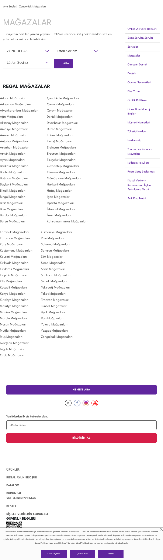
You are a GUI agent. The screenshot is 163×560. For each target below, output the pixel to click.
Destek (132, 73)
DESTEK (11, 506)
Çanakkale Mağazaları (63, 98)
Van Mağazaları (52, 318)
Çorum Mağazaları (60, 110)
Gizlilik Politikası (137, 100)
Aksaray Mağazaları (14, 123)
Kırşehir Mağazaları (13, 275)
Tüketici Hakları (137, 131)
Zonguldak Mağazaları (32, 6)
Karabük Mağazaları (14, 232)
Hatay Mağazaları (59, 190)
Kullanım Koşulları (138, 162)
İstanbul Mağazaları (61, 209)
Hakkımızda (134, 140)
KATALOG (12, 485)
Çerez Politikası (41, 543)
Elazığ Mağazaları (59, 141)
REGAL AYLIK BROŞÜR (21, 477)
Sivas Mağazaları (53, 269)
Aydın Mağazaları (12, 160)
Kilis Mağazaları (11, 281)
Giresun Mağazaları (61, 172)
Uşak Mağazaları (53, 312)
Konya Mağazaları (12, 294)
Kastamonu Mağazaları (16, 250)
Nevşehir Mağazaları (14, 343)
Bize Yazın (134, 91)
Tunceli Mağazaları (54, 306)
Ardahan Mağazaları (14, 147)
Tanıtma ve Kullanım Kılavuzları (140, 151)
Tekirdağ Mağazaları (55, 287)
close (161, 529)
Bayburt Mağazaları (14, 184)
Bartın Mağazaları (12, 172)
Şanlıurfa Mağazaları (55, 275)
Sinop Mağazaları (53, 263)
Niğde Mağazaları (12, 349)
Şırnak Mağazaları (54, 281)
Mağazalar (134, 55)
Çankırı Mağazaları (60, 104)
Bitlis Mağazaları (11, 203)
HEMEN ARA (81, 389)
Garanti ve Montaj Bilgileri (139, 111)
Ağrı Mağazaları (11, 117)
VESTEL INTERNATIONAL (21, 498)
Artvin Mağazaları (12, 154)
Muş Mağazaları (11, 337)
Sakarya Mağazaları (55, 244)
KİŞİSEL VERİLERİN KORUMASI (27, 514)
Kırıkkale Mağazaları (14, 263)
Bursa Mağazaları (12, 221)
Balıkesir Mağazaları (14, 166)
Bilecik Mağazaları (12, 190)
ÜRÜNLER (13, 469)
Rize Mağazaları (52, 238)
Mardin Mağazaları (13, 318)
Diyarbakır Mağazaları (62, 123)
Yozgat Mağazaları (54, 330)
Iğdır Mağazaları (58, 197)
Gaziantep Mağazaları (63, 166)
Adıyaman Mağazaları (15, 104)
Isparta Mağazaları (60, 203)
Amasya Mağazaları (14, 129)
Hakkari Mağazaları (61, 184)
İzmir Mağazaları (59, 215)
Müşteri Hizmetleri (139, 122)
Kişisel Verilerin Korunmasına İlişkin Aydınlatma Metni (139, 185)
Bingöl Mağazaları (12, 197)
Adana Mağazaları (13, 98)
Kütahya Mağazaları (14, 300)
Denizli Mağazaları (60, 117)
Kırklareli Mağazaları (14, 269)
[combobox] (27, 51)
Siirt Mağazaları (52, 257)
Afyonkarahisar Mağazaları (19, 110)
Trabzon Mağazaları (55, 300)
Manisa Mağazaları (13, 312)
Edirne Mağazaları (60, 135)
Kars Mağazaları (11, 244)
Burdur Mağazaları (13, 215)
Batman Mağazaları (14, 178)
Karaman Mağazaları (15, 238)
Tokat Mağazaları (53, 294)
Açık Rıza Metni (137, 198)
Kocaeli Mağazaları (13, 287)
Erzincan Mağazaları (61, 147)
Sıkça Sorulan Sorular (140, 38)
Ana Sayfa (9, 6)
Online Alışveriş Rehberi (142, 29)
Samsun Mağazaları (55, 250)
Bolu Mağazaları (11, 209)
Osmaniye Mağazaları (56, 232)
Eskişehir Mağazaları (61, 160)
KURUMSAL (14, 493)
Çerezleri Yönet (82, 554)
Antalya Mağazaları (14, 141)
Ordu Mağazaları (12, 355)
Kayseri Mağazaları (13, 257)
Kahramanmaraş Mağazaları (67, 221)
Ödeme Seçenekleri (139, 82)
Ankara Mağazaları (13, 135)
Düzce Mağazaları (59, 129)
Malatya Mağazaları (14, 306)
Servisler (133, 46)
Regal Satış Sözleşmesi (141, 171)
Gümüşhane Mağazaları (64, 178)
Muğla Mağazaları (13, 330)
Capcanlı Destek (137, 64)
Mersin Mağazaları (13, 324)
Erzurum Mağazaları (61, 154)
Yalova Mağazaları (54, 324)
